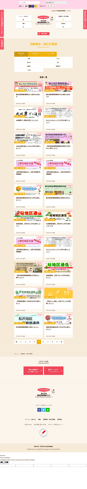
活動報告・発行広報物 (63, 16)
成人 (58, 62)
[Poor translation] (6, 462)
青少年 (29, 62)
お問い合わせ (28, 424)
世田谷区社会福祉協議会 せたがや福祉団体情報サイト (43, 20)
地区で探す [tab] (35, 53)
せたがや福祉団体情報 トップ (61, 10)
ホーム (16, 353)
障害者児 (58, 66)
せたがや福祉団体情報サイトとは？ (2, 23)
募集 (24, 23)
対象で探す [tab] (21, 53)
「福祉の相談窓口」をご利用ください (33, 371)
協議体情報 (2, 44)
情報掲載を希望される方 (85, 20)
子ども (58, 58)
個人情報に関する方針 (40, 424)
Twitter (43, 410)
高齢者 (29, 66)
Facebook (39, 410)
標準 (26, 6)
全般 (29, 58)
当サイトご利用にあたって (55, 424)
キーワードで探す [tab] (49, 53)
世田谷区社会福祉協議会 (46, 446)
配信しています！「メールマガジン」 (54, 371)
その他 (29, 70)
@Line (48, 410)
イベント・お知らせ (23, 16)
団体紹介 (63, 23)
